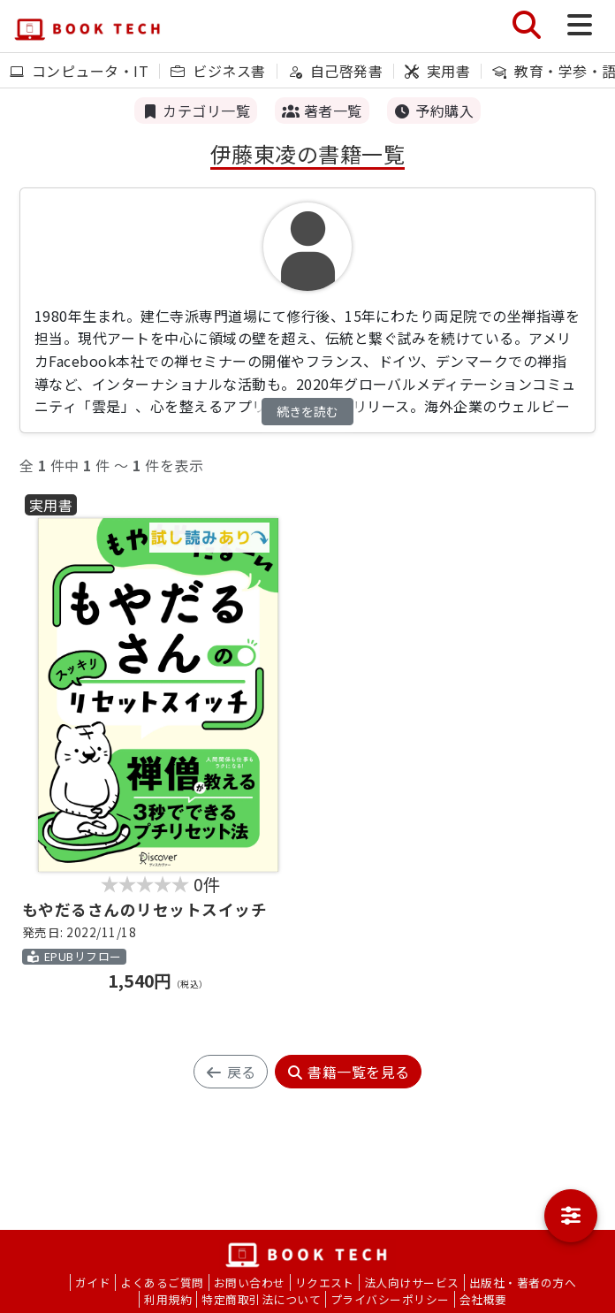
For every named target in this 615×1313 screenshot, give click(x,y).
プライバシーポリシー (390, 1299)
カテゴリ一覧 (195, 110)
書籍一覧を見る (348, 1071)
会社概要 (483, 1299)
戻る (230, 1071)
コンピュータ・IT (79, 70)
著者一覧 (321, 110)
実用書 (437, 70)
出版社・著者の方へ (522, 1282)
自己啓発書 (335, 70)
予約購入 (434, 110)
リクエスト (324, 1282)
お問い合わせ (249, 1282)
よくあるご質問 (161, 1282)
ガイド (92, 1282)
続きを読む (307, 411)
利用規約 (168, 1299)
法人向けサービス (411, 1282)
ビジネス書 (218, 70)
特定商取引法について (261, 1299)
